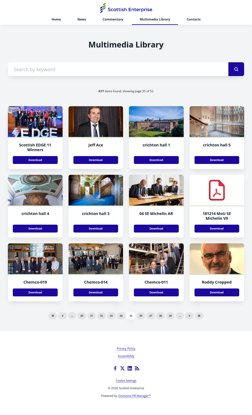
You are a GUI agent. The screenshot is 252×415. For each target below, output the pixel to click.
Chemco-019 (35, 282)
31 (91, 315)
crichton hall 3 (95, 213)
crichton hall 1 (156, 145)
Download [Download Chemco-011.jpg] (156, 292)
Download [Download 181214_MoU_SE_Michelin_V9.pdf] (217, 228)
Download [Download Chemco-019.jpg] (35, 292)
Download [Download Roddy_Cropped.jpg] (217, 292)
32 (101, 315)
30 (81, 315)
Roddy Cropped (217, 282)
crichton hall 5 (217, 145)
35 (131, 315)
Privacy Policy (126, 348)
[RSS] (137, 368)
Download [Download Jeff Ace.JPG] (96, 160)
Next (189, 315)
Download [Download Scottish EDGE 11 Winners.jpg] (35, 160)
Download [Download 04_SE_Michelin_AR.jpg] (156, 228)
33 (111, 315)
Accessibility (126, 356)
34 (121, 315)
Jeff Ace (95, 145)
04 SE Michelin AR (156, 213)
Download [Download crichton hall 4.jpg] (35, 228)
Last (199, 315)
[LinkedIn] (130, 368)
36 (140, 315)
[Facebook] (115, 368)
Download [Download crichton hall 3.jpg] (96, 228)
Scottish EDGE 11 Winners (35, 147)
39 (170, 315)
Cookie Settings (126, 380)
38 (160, 315)
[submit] (236, 69)
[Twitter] (122, 368)
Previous (62, 315)
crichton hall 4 (35, 213)
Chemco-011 (156, 282)
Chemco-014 (95, 282)
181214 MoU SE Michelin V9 (217, 216)
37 (150, 315)
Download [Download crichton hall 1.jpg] (156, 160)
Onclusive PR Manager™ (134, 396)
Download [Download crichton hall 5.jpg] (217, 160)
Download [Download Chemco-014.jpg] (96, 292)
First (52, 315)
